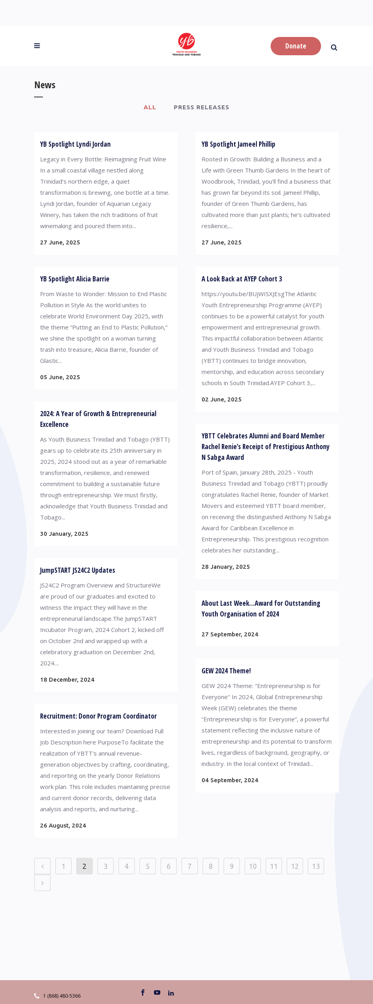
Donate (295, 45)
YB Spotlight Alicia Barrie (75, 278)
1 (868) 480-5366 (62, 995)
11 (274, 866)
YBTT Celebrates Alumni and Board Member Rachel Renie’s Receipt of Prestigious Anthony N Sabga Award (266, 446)
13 (316, 866)
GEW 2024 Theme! (226, 670)
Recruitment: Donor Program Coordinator (98, 716)
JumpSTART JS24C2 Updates (77, 570)
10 (253, 866)
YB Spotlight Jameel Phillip (238, 144)
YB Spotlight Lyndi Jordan (75, 144)
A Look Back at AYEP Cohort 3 (242, 278)
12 (295, 866)
